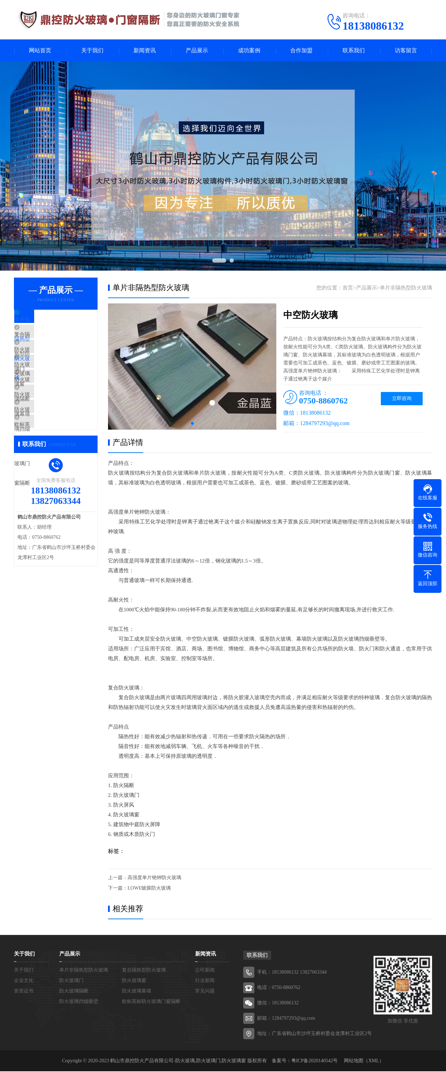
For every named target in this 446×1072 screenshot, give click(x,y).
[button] (192, 424)
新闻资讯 (144, 51)
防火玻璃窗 (43, 382)
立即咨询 (402, 399)
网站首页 (40, 51)
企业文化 (23, 981)
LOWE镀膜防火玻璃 (149, 888)
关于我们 (92, 51)
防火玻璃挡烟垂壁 (51, 444)
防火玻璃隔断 (46, 403)
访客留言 (406, 51)
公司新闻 (205, 970)
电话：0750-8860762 (278, 988)
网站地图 (353, 1061)
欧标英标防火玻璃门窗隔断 (61, 465)
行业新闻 (205, 981)
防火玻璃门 (43, 362)
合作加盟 (301, 51)
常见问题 (205, 991)
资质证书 (23, 991)
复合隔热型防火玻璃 (53, 341)
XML (373, 1061)
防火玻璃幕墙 (46, 423)
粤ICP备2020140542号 (314, 1061)
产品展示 (197, 51)
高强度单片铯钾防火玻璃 (154, 878)
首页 (348, 288)
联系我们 (354, 51)
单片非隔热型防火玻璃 (56, 321)
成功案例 (249, 51)
